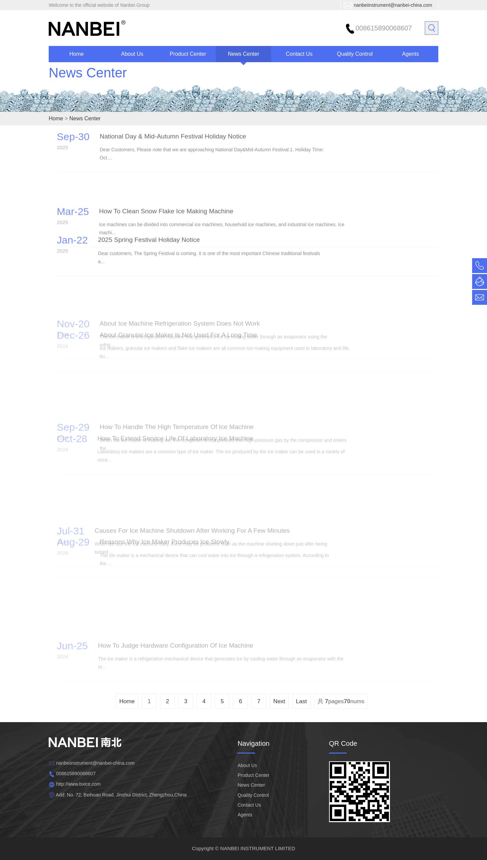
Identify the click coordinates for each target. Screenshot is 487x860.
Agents (410, 54)
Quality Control (355, 54)
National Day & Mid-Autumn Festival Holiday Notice (173, 128)
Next (279, 701)
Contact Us (299, 54)
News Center (243, 54)
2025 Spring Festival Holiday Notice (149, 232)
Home (76, 54)
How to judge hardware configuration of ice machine (175, 657)
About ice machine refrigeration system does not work (180, 311)
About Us (132, 54)
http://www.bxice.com (78, 784)
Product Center (188, 54)
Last (301, 701)
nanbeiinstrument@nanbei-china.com (393, 5)
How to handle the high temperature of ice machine (177, 414)
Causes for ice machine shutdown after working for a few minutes (192, 518)
